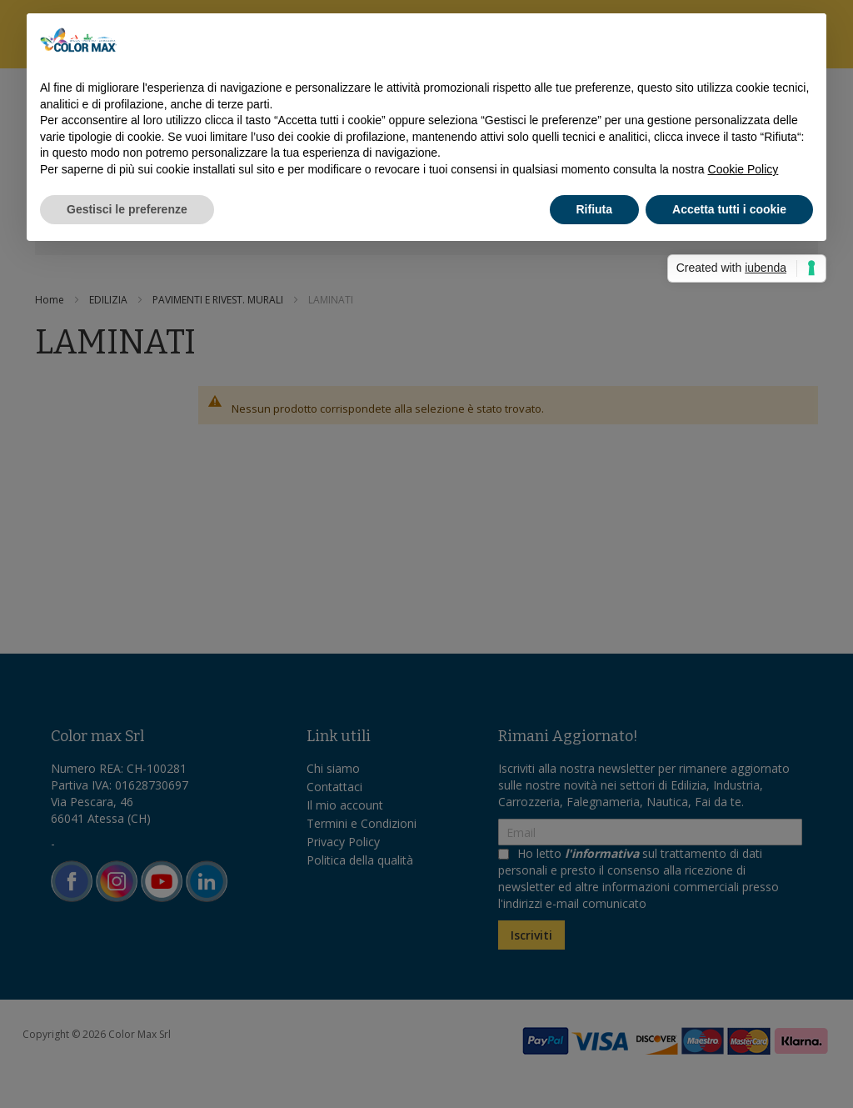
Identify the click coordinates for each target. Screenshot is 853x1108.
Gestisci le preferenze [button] (127, 209)
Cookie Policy (743, 169)
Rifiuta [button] (594, 209)
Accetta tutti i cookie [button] (729, 209)
